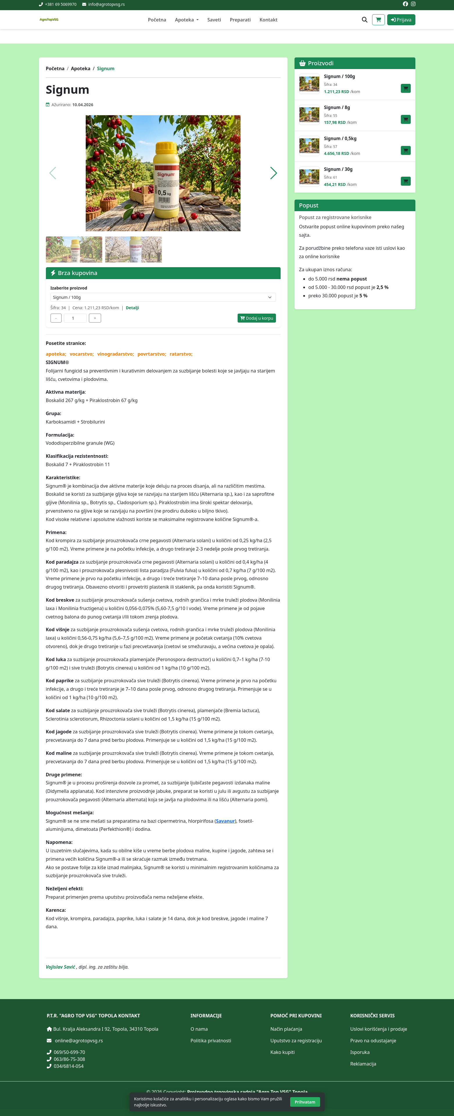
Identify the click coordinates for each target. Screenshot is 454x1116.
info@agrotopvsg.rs (106, 4)
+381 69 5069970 (60, 4)
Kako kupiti (282, 1052)
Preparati (240, 20)
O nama (199, 1029)
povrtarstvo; (152, 354)
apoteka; (56, 354)
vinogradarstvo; (116, 354)
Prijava (401, 20)
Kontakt (268, 20)
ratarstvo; (181, 354)
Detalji (132, 307)
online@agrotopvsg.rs (79, 1040)
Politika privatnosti (211, 1040)
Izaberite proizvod (69, 288)
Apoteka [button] (185, 20)
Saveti (214, 20)
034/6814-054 (65, 1066)
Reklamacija (363, 1064)
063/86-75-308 (66, 1059)
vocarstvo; (82, 354)
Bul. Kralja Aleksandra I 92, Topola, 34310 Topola (105, 1029)
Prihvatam (305, 1102)
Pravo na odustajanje (373, 1040)
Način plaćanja (286, 1029)
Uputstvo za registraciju (296, 1040)
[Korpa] (378, 19)
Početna (157, 20)
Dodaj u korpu (256, 318)
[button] (274, 173)
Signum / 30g (338, 169)
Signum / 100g (339, 76)
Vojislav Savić (61, 967)
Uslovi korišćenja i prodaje (378, 1029)
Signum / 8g (337, 107)
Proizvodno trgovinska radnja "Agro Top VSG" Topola (247, 1092)
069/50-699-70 (66, 1052)
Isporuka (360, 1052)
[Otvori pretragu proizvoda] (364, 20)
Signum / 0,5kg (340, 138)
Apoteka (80, 68)
